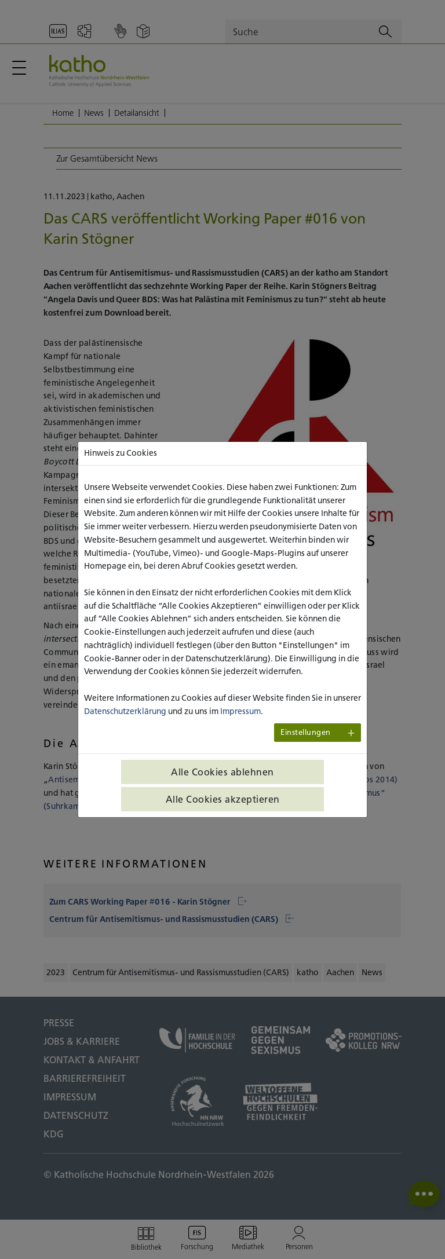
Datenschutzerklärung (125, 711)
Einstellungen (305, 732)
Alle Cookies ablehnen (222, 772)
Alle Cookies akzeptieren (223, 799)
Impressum (240, 711)
